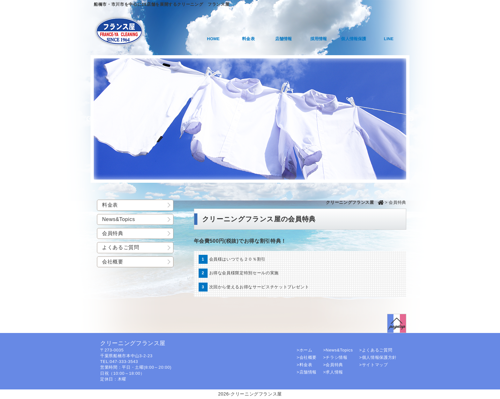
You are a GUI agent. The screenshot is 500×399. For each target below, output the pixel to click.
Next (411, 119)
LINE (388, 38)
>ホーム (304, 350)
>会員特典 (333, 364)
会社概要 (112, 261)
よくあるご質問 (120, 247)
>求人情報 (333, 372)
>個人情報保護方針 (378, 357)
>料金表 (304, 364)
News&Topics (118, 219)
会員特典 (112, 233)
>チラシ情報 (335, 357)
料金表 (248, 38)
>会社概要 (307, 357)
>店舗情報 (307, 372)
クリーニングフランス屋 (350, 202)
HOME (213, 38)
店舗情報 (283, 38)
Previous (89, 119)
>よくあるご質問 (376, 350)
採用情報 (318, 38)
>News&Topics (338, 350)
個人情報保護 (353, 38)
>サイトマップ (373, 364)
